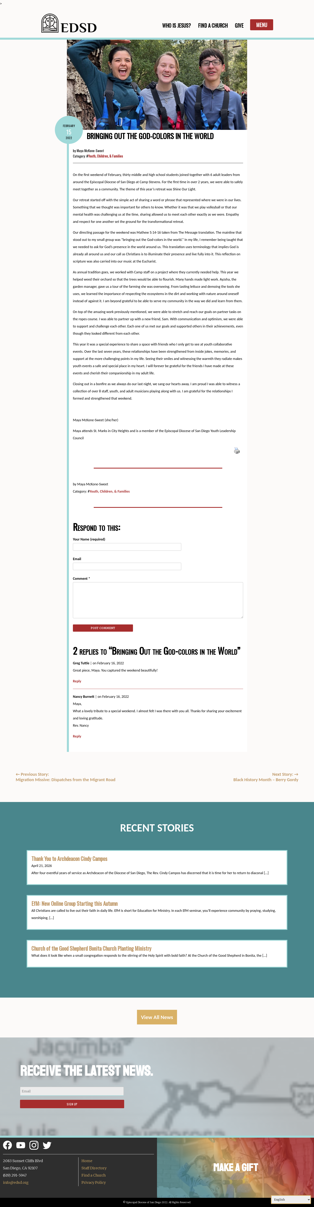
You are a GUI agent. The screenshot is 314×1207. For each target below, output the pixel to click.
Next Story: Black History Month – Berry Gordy (265, 777)
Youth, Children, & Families (105, 156)
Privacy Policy (94, 1182)
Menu (261, 24)
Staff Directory (94, 1168)
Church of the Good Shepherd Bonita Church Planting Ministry (91, 948)
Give (239, 25)
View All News (157, 1017)
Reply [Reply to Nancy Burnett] (77, 736)
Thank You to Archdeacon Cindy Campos (69, 858)
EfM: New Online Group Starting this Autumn (74, 903)
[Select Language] (291, 1199)
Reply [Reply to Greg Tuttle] (77, 681)
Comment (81, 578)
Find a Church (94, 1175)
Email (77, 559)
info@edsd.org (15, 1182)
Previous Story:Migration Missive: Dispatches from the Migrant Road (65, 777)
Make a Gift (235, 1167)
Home (87, 1161)
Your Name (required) (89, 539)
